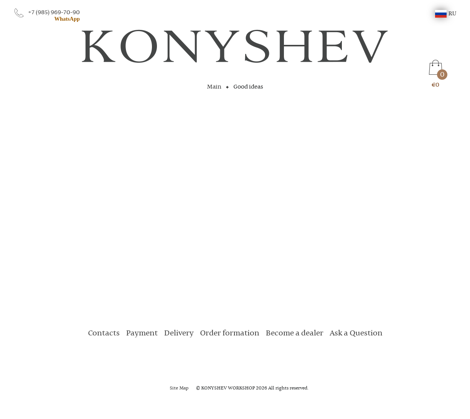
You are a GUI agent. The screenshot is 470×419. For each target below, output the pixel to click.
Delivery (179, 333)
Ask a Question (356, 333)
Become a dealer (294, 333)
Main (214, 87)
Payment (142, 333)
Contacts (104, 333)
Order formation (229, 333)
